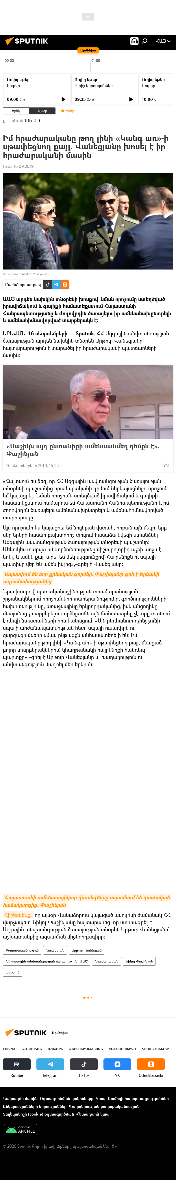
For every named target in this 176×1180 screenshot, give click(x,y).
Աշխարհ (55, 1049)
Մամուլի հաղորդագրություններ (138, 1098)
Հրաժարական (106, 961)
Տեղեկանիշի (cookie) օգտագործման (38, 1114)
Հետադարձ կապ (93, 1114)
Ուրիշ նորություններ (94, 85)
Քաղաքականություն (22, 950)
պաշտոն (12, 972)
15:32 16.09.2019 (18, 166)
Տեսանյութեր (155, 1049)
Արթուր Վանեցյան (86, 950)
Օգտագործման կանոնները (66, 1098)
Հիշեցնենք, (18, 914)
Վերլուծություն (86, 1049)
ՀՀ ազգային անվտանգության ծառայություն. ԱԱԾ (46, 961)
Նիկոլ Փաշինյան (139, 961)
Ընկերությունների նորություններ (34, 1106)
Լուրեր (13, 85)
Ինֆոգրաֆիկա (122, 1049)
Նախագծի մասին (20, 1098)
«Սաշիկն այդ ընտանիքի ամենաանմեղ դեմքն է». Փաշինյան (83, 449)
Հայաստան (55, 950)
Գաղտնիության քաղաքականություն (104, 1106)
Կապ (100, 1098)
